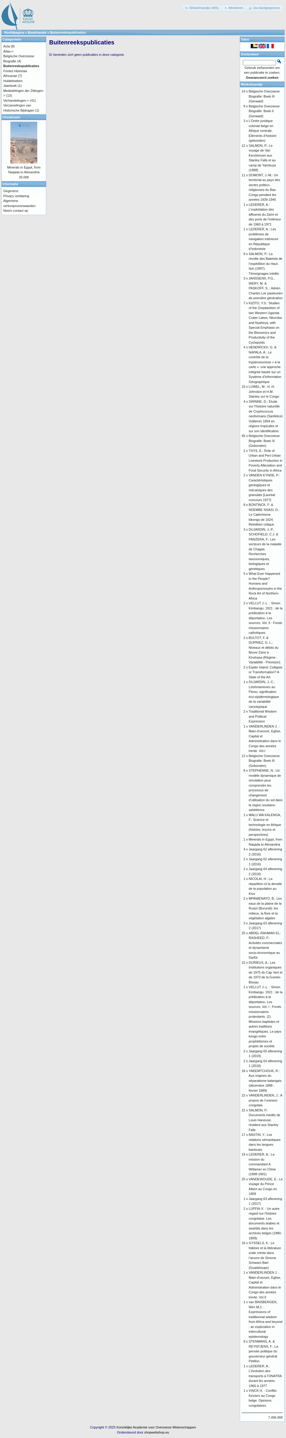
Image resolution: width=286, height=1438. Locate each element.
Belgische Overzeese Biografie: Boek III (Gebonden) (264, 760)
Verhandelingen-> (16, 100)
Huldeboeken (13, 81)
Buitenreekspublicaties (68, 32)
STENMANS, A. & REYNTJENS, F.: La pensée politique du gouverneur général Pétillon (263, 1351)
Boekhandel (37, 32)
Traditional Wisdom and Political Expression (263, 716)
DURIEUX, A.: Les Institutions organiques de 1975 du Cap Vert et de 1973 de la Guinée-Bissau (265, 972)
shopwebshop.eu (156, 1432)
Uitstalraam (11, 117)
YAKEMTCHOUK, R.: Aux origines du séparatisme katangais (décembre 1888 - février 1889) (265, 1080)
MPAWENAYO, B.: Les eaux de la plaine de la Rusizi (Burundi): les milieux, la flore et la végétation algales (265, 908)
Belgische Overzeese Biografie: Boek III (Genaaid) (264, 96)
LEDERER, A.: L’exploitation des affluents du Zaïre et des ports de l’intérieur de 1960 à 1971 (265, 214)
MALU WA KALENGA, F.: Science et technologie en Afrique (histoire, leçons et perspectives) (265, 824)
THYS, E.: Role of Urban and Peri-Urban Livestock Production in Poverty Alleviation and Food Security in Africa (265, 460)
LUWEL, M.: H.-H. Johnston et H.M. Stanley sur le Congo (264, 391)
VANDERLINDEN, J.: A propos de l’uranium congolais (265, 1100)
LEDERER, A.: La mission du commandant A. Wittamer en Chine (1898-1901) (262, 1164)
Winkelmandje (252, 84)
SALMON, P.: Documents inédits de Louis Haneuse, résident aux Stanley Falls (264, 1120)
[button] (202, 7)
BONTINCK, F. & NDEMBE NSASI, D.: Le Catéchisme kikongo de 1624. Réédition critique (264, 514)
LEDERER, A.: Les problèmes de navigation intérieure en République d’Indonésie (263, 239)
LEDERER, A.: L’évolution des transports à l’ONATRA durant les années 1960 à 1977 (265, 1376)
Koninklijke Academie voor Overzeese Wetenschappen (156, 1427)
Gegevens (10, 191)
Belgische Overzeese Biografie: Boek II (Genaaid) (264, 111)
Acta (6, 46)
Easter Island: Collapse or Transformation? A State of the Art (265, 672)
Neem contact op (15, 210)
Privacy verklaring (16, 196)
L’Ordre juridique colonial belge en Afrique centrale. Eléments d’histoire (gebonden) (262, 130)
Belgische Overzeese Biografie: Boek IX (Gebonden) (264, 440)
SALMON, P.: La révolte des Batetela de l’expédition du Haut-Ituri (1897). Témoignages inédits (265, 263)
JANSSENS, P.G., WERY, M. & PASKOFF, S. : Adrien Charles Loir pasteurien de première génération (266, 288)
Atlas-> (8, 51)
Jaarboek (10, 85)
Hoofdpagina (14, 32)
